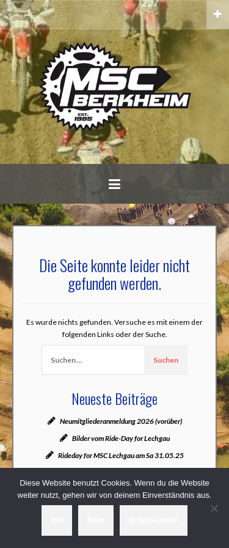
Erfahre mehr (153, 520)
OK (57, 520)
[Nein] (214, 508)
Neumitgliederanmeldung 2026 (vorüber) (121, 421)
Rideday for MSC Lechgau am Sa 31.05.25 (121, 455)
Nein (95, 520)
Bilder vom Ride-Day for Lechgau (121, 438)
